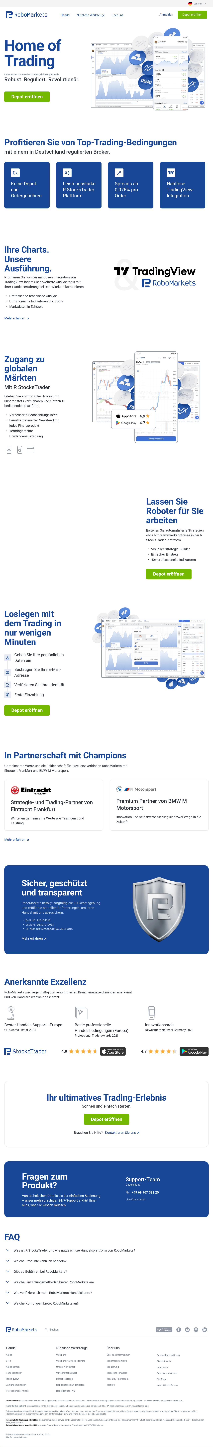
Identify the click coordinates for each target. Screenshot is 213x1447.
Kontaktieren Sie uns (122, 1133)
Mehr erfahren (16, 318)
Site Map (161, 1379)
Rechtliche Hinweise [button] (116, 1373)
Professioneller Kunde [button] (17, 1391)
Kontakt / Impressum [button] (117, 1379)
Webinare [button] (61, 1355)
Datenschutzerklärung (168, 1355)
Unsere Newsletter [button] (65, 1367)
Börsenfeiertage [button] (64, 1379)
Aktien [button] (9, 1355)
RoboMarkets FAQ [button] (65, 1391)
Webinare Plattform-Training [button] (70, 1361)
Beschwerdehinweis (167, 1373)
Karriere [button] (110, 1385)
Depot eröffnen (27, 96)
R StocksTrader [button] (14, 1373)
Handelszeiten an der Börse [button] (70, 1385)
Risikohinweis (164, 1361)
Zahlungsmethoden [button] (16, 1385)
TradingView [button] (12, 1379)
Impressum (162, 1367)
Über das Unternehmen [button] (118, 1355)
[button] (196, 3)
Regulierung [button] (112, 1367)
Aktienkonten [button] (13, 1367)
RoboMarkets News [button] (116, 1361)
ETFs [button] (8, 1361)
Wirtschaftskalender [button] (66, 1373)
